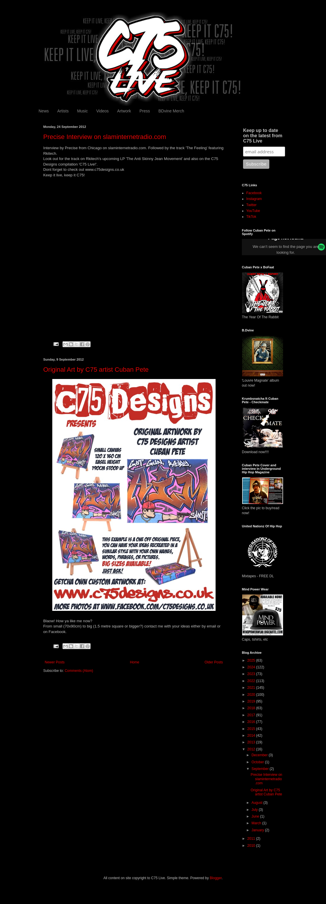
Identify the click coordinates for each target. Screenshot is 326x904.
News (44, 111)
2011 (251, 839)
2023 (251, 674)
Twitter (251, 205)
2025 (251, 660)
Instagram (254, 199)
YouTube (253, 211)
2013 (251, 742)
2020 (251, 695)
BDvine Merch (171, 111)
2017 (251, 715)
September (261, 769)
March (257, 823)
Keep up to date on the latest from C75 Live (262, 135)
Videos (102, 111)
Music (82, 111)
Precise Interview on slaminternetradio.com (104, 136)
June (256, 816)
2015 (251, 729)
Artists (63, 111)
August (257, 803)
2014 (251, 735)
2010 (251, 846)
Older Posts (213, 662)
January (258, 830)
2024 (251, 667)
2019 (251, 701)
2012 (251, 749)
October (258, 762)
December (260, 755)
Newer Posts (55, 662)
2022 (251, 681)
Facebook (254, 193)
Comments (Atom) (79, 671)
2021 (251, 688)
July (255, 810)
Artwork (124, 111)
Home (134, 662)
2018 (251, 708)
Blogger (216, 878)
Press (144, 111)
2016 (251, 722)
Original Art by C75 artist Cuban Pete (96, 369)
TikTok (251, 217)
